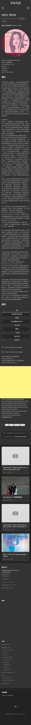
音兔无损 (15, 3)
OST (5, 654)
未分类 (5, 683)
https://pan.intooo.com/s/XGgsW (14, 352)
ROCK (7, 669)
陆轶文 (22, 425)
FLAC (7, 425)
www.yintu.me (5, 574)
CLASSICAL (22, 18)
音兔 (16, 18)
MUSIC (4, 21)
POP (5, 662)
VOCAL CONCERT (8, 680)
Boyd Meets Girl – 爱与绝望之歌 (12, 497)
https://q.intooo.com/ (7, 358)
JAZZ (7, 664)
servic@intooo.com (7, 417)
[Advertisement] (15, 382)
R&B (7, 667)
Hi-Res (11, 425)
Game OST (8, 657)
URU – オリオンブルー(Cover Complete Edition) (14, 555)
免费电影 (10, 695)
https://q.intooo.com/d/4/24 (9, 362)
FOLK (5, 652)
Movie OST (8, 659)
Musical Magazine (7, 672)
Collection (5, 644)
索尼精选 (17, 425)
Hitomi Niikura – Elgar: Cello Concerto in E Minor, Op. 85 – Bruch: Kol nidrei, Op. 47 (15, 526)
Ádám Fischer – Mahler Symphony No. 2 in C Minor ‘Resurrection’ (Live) (15, 468)
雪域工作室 (4, 695)
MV (4, 675)
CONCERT (6, 678)
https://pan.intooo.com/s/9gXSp (13, 347)
